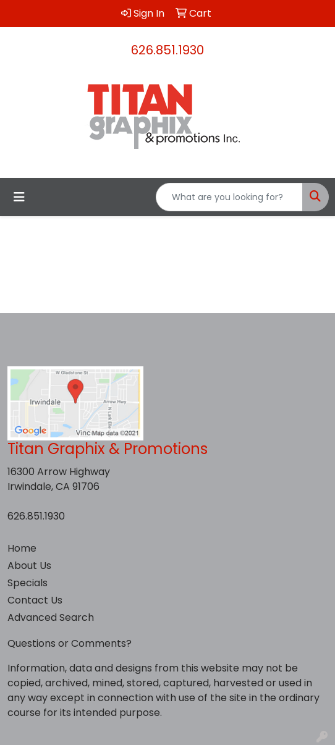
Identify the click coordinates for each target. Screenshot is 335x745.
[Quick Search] (229, 197)
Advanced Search (50, 617)
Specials (27, 583)
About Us (29, 565)
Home (21, 548)
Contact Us (34, 600)
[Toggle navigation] (19, 197)
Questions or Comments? (69, 643)
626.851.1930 (167, 50)
